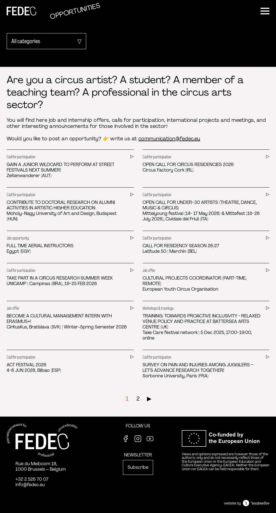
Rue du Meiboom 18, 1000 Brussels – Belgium (40, 466)
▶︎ (149, 398)
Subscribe (138, 467)
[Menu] (265, 11)
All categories (25, 41)
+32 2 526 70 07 (31, 479)
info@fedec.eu (30, 485)
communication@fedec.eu (169, 138)
